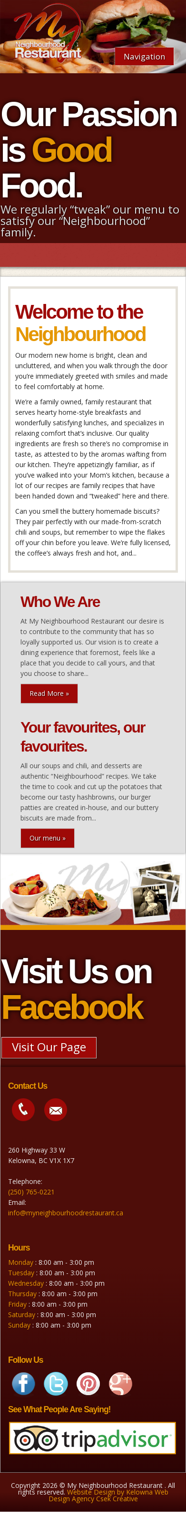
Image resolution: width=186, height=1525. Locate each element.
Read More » (49, 693)
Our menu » (47, 837)
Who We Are (60, 601)
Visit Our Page (49, 1047)
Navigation (144, 56)
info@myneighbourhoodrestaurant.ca (65, 1212)
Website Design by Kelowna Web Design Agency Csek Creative (108, 1495)
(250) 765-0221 (31, 1191)
